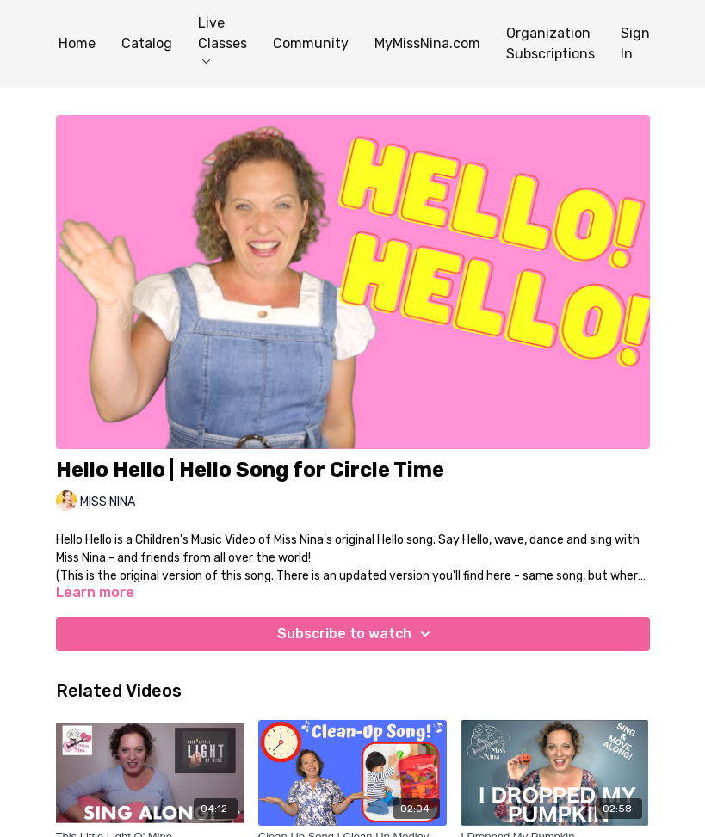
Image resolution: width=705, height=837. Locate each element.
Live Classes (222, 39)
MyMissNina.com (427, 43)
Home (77, 43)
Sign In (635, 43)
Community (311, 43)
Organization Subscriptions (550, 43)
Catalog (146, 43)
